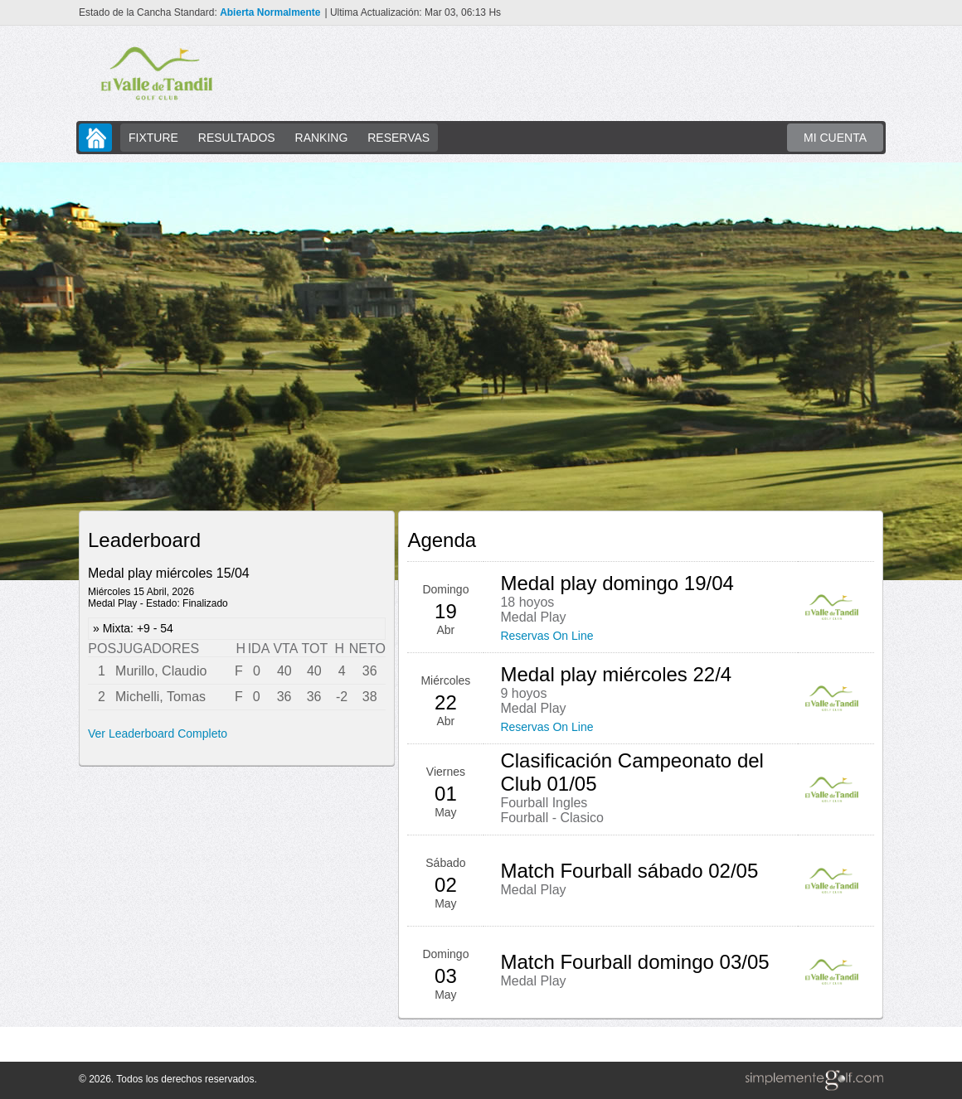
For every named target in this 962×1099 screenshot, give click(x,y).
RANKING (321, 137)
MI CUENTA (835, 137)
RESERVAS (398, 137)
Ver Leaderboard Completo (157, 733)
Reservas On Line (546, 635)
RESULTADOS (236, 137)
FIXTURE (153, 137)
